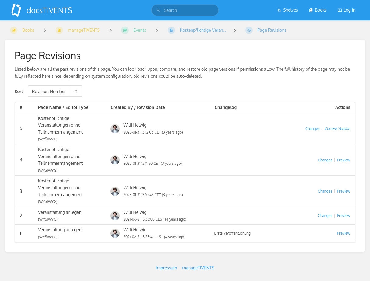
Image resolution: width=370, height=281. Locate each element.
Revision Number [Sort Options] (49, 91)
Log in (346, 10)
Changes (312, 128)
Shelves (287, 10)
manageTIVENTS (198, 267)
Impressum (166, 267)
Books (318, 10)
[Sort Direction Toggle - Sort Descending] (76, 91)
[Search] (158, 10)
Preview (343, 160)
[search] (184, 10)
